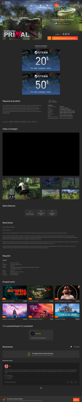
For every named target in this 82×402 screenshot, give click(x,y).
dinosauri (11, 90)
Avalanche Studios (71, 79)
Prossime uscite (41, 1)
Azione (61, 83)
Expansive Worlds (63, 79)
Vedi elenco (62, 75)
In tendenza (27, 1)
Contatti (22, 380)
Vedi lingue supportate (64, 76)
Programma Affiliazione (25, 378)
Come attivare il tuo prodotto (65, 77)
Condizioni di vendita (25, 374)
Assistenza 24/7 (53, 1)
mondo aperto (23, 90)
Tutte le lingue (74, 315)
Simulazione (70, 83)
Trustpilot (4, 374)
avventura (34, 90)
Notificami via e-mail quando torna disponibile (65, 38)
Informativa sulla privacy (26, 376)
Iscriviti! (76, 368)
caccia (29, 90)
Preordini (34, 1)
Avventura (65, 83)
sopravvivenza (17, 90)
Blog (47, 1)
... (37, 90)
